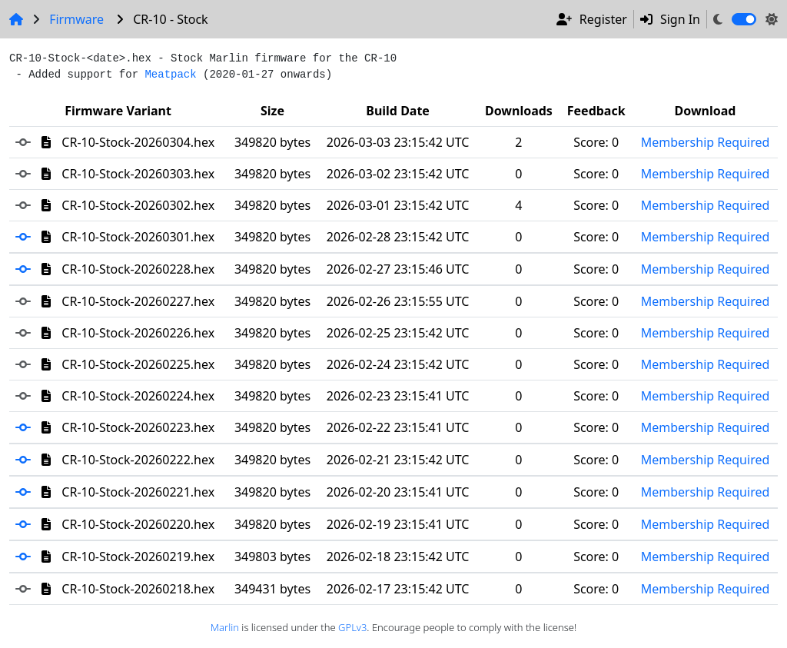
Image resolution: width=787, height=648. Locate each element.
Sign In (670, 19)
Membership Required (705, 142)
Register (591, 19)
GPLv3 (352, 627)
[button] (28, 236)
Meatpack (170, 74)
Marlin (225, 627)
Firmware (76, 19)
